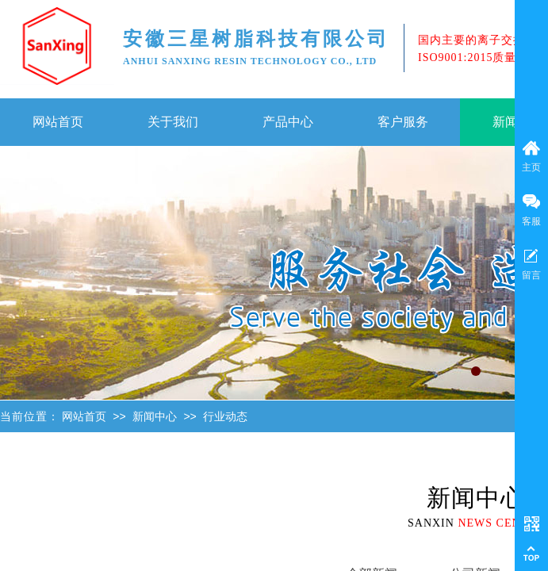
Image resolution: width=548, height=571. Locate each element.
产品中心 (288, 121)
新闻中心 (154, 417)
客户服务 (402, 121)
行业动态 (225, 417)
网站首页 (58, 121)
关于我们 (173, 121)
